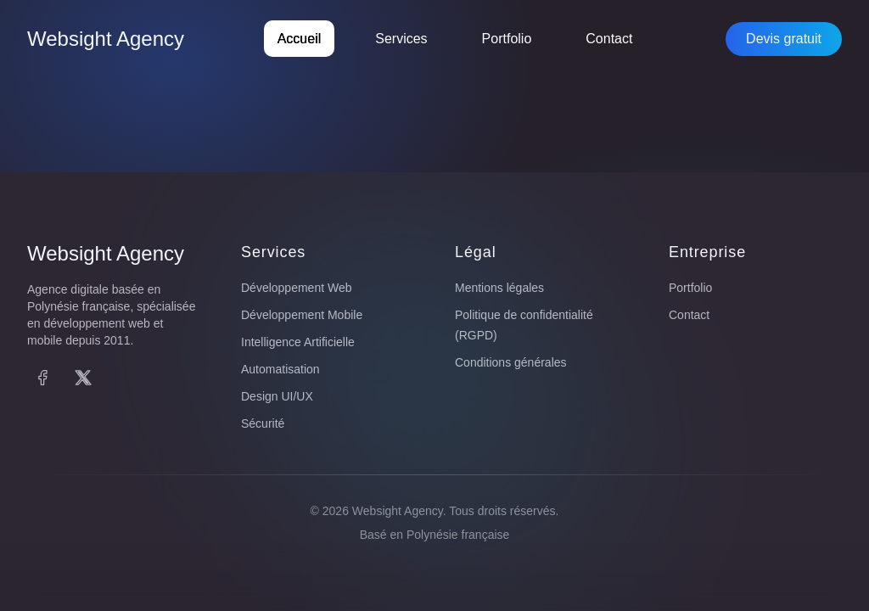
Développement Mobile (301, 315)
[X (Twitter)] (83, 377)
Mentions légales (499, 287)
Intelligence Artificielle (298, 342)
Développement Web (296, 287)
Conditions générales (511, 362)
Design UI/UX (277, 396)
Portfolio (507, 38)
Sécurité (262, 423)
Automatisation (280, 369)
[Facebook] (42, 377)
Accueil (300, 38)
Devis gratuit (783, 38)
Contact (609, 38)
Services (401, 38)
